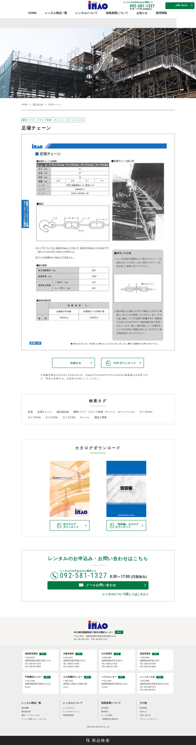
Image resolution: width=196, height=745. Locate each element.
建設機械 (25, 708)
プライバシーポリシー (148, 719)
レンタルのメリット (71, 711)
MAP (119, 632)
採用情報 (161, 13)
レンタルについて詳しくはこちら (124, 594)
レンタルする (68, 708)
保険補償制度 (68, 715)
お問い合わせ (181, 5)
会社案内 (105, 708)
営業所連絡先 (159, 5)
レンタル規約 (106, 715)
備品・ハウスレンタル (30, 715)
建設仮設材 (38, 104)
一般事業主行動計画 (109, 719)
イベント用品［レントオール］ (34, 719)
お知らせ (141, 13)
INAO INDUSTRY (97, 727)
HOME (32, 13)
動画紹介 (105, 711)
